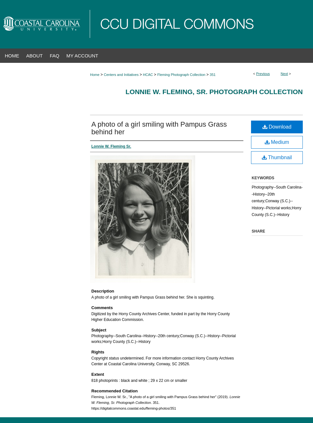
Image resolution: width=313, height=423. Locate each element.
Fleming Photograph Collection (181, 75)
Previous (263, 74)
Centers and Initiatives (121, 75)
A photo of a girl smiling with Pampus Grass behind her (159, 128)
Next (284, 74)
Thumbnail (277, 157)
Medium (277, 142)
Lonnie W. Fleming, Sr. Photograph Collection (214, 91)
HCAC (148, 75)
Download (277, 127)
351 (213, 75)
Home (94, 75)
